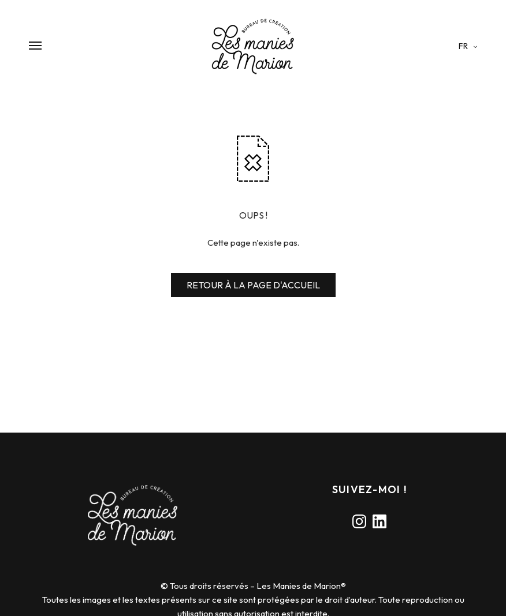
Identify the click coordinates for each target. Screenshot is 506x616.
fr (464, 46)
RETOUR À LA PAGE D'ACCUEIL (253, 285)
